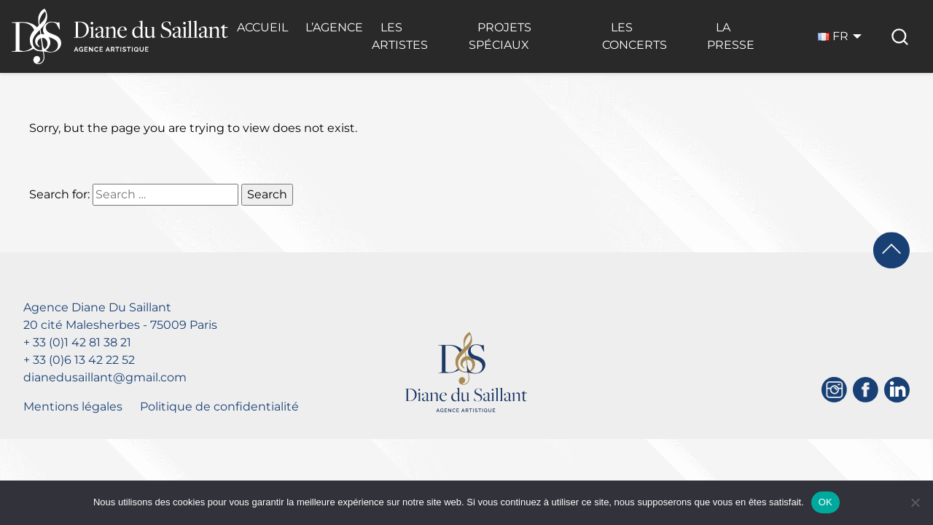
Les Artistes (400, 36)
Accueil (262, 27)
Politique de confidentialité (219, 406)
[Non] (914, 502)
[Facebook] (865, 390)
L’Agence (334, 27)
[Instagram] (834, 390)
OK (825, 502)
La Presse (730, 36)
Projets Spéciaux (500, 36)
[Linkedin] (897, 390)
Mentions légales (72, 406)
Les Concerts (634, 36)
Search (267, 194)
